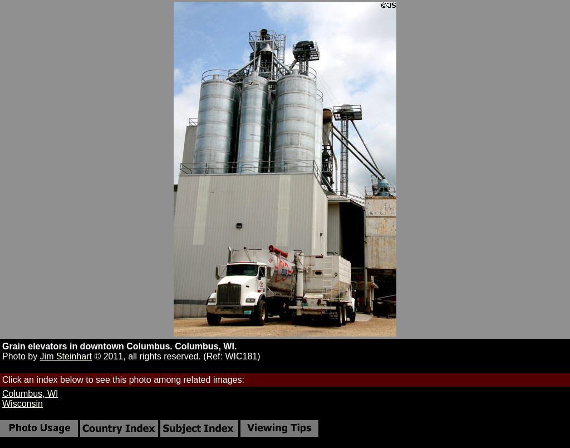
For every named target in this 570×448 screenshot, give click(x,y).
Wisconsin (22, 403)
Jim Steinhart (66, 356)
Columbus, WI (30, 393)
